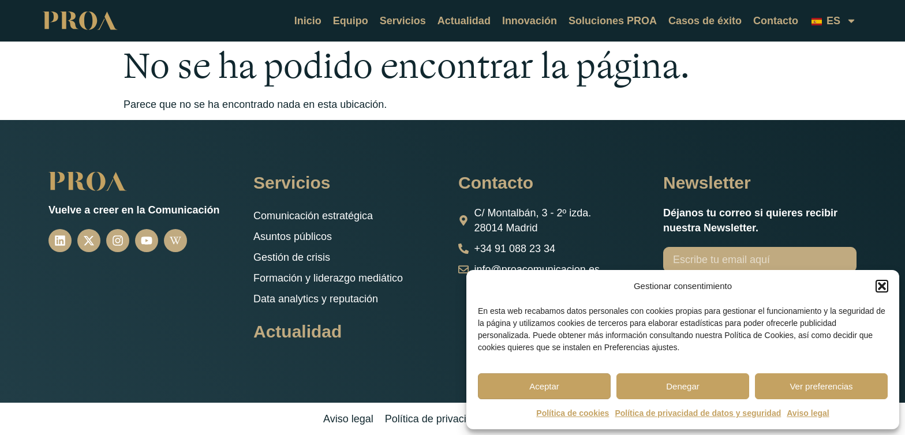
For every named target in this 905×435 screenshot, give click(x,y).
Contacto (775, 21)
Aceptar (544, 386)
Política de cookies (572, 413)
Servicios (403, 21)
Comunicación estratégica (313, 216)
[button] (882, 286)
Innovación (529, 21)
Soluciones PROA (613, 21)
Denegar (683, 386)
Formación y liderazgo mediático (328, 278)
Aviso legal (808, 413)
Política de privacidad (434, 419)
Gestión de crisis (291, 257)
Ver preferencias (821, 386)
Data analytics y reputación (315, 299)
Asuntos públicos (292, 236)
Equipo (350, 21)
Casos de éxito (705, 21)
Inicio (307, 21)
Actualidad (464, 21)
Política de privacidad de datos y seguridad (698, 413)
